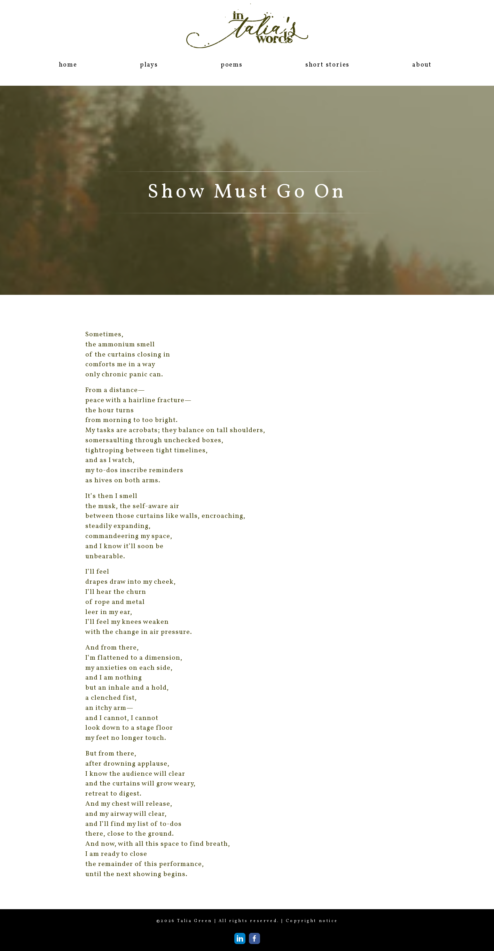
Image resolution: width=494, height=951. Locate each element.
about (422, 65)
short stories (327, 65)
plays (149, 65)
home (68, 65)
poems (232, 65)
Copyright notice (312, 921)
